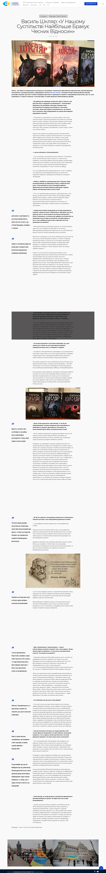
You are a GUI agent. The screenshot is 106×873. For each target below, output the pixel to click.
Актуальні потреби (52, 2)
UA (40, 5)
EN (44, 5)
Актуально (43, 16)
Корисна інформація (68, 2)
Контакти (34, 5)
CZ (48, 5)
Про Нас (26, 5)
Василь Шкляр (55, 92)
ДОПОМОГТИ (91, 3)
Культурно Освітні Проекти (58, 16)
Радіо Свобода (24, 827)
